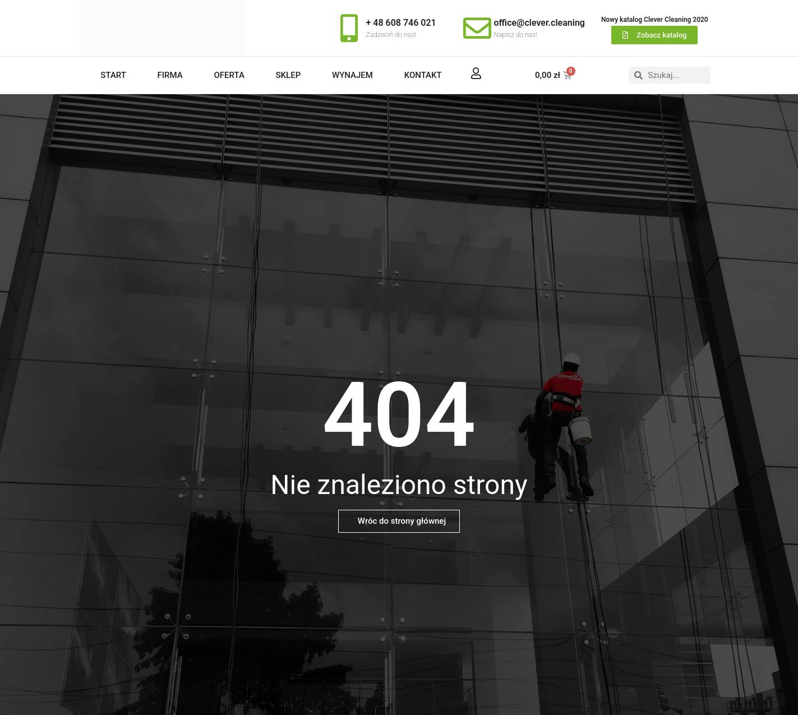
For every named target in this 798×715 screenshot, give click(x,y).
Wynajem (352, 75)
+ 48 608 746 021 (401, 22)
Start (113, 75)
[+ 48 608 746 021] (349, 28)
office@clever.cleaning (539, 22)
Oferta (229, 75)
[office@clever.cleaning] (477, 28)
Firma (170, 75)
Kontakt (423, 75)
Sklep (288, 75)
